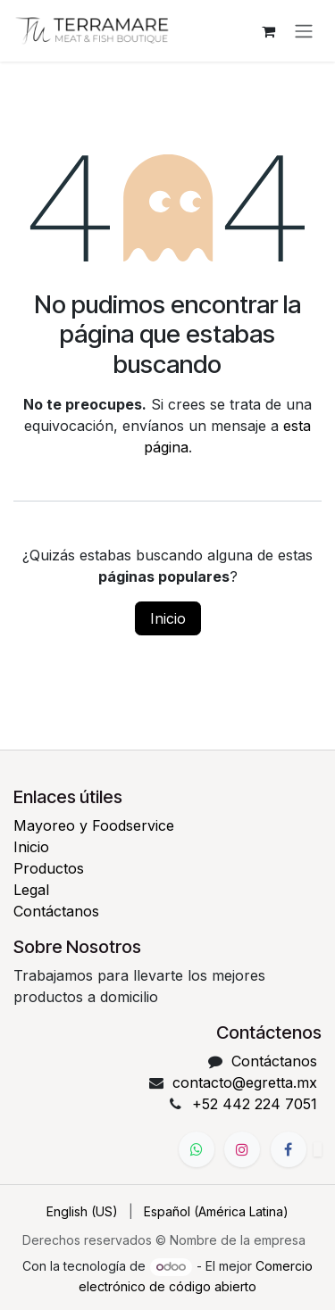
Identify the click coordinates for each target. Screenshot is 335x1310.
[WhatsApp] (196, 1149)
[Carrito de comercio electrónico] (268, 31)
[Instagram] (242, 1149)
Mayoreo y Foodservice (93, 825)
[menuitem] (82, 1211)
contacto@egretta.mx (244, 1082)
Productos (48, 868)
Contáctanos (56, 911)
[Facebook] (288, 1149)
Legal (31, 890)
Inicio (168, 618)
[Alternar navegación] (304, 31)
